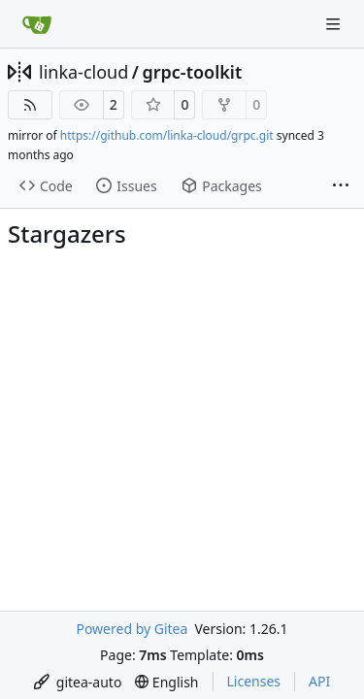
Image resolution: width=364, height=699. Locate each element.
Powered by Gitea (131, 628)
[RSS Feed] (30, 104)
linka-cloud (83, 72)
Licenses (254, 681)
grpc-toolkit (192, 72)
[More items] (340, 186)
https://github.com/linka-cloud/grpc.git (167, 135)
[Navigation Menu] (334, 24)
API (319, 681)
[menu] (78, 682)
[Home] (37, 24)
